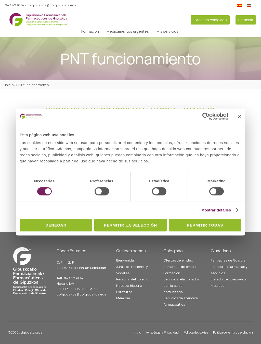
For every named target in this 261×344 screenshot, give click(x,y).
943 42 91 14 (14, 5)
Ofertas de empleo (178, 260)
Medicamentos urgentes (128, 31)
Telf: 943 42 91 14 (70, 278)
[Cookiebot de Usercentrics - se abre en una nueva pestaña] (206, 116)
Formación (90, 31)
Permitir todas (205, 225)
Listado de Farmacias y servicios (229, 269)
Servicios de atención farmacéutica (180, 301)
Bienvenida (125, 260)
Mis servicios (167, 31)
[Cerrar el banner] (239, 116)
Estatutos (124, 292)
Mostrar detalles (216, 210)
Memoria (123, 298)
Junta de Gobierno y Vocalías (132, 269)
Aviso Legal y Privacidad (162, 332)
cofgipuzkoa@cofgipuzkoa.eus (51, 5)
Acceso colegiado (211, 19)
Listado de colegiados (228, 279)
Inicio (137, 332)
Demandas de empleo (180, 266)
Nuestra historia (129, 285)
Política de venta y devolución (233, 332)
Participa (245, 19)
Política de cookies (196, 332)
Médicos (217, 285)
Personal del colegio (132, 279)
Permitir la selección (130, 225)
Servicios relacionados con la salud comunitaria (181, 285)
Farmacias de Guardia (228, 260)
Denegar (55, 225)
